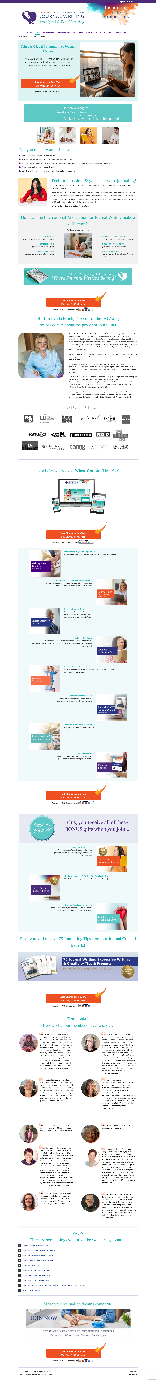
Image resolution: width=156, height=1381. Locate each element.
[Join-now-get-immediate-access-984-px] (78, 1300)
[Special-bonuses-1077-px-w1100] (78, 815)
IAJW (20, 36)
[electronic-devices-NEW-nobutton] (78, 474)
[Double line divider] (78, 460)
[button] (78, 1245)
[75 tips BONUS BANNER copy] (78, 953)
